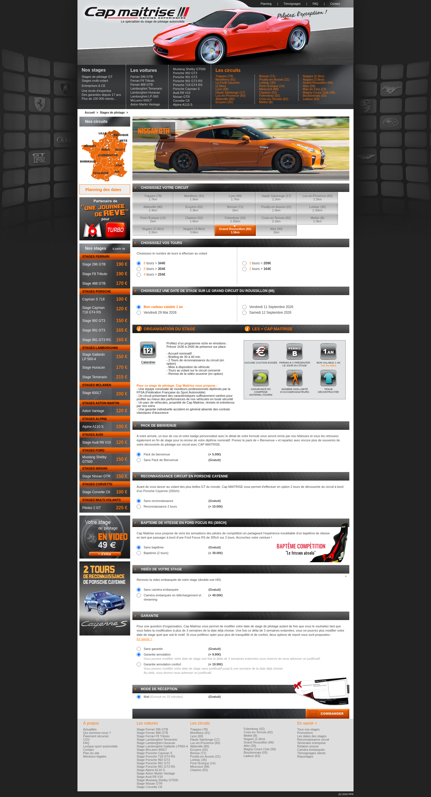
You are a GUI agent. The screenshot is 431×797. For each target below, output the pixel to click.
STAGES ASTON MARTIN (100, 403)
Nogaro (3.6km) (313, 79)
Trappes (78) (224, 76)
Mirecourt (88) (268, 89)
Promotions (305, 732)
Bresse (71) (267, 76)
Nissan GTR (181, 96)
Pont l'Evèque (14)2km (153, 219)
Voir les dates (328, 365)
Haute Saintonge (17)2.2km (276, 197)
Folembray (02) (269, 95)
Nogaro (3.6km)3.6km (194, 230)
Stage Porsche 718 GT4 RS (156, 756)
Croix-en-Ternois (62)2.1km (276, 219)
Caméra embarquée (311, 749)
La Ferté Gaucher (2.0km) (228, 84)
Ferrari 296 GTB (141, 76)
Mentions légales (94, 756)
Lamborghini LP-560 (144, 96)
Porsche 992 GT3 (185, 73)
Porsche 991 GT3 (185, 77)
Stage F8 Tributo (94, 274)
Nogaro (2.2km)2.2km (153, 230)
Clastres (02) (268, 92)
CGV (86, 739)
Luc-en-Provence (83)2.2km (317, 197)
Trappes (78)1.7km (153, 197)
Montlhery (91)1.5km (194, 197)
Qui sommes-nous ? (97, 732)
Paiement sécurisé (96, 736)
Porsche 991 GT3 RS (188, 81)
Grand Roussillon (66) (318, 82)
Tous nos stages (308, 729)
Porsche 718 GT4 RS (188, 85)
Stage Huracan (93, 367)
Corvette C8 (181, 100)
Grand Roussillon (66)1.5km (235, 230)
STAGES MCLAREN (96, 385)
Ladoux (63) (311, 99)
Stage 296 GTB (94, 264)
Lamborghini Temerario (146, 88)
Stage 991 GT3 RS (96, 340)
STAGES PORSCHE (96, 291)
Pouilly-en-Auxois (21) (274, 79)
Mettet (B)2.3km (317, 219)
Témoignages (292, 3)
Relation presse (308, 746)
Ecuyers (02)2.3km (194, 208)
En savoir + (144, 639)
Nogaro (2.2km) (313, 76)
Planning (266, 3)
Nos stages (94, 70)
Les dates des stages (311, 736)
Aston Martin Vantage (145, 104)
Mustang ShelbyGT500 (94, 459)
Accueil (90, 112)
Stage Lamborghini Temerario (157, 739)
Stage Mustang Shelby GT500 (157, 780)
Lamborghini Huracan (145, 92)
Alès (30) (309, 86)
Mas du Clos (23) (314, 89)
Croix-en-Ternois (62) (273, 99)
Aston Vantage (93, 411)
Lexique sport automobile (100, 746)
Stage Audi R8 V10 (96, 442)
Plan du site (91, 753)
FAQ (315, 3)
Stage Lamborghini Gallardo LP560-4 (162, 746)
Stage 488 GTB (94, 283)
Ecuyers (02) (224, 102)
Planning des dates (103, 189)
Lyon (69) (222, 89)
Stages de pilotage (112, 112)
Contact (335, 3)
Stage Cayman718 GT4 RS (93, 310)
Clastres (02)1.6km (194, 219)
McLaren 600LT (141, 100)
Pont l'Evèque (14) (272, 86)
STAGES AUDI (92, 434)
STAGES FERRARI (95, 256)
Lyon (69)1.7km (235, 197)
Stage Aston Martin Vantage (156, 773)
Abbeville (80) (225, 99)
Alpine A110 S (182, 104)
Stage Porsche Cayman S (154, 753)
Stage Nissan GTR (96, 476)
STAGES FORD (93, 450)
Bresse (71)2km (235, 208)
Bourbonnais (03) (314, 95)
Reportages (305, 756)
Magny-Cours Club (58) (319, 92)
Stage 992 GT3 (93, 321)
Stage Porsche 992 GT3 (153, 759)
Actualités (90, 729)
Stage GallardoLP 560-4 (93, 357)
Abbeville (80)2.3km (152, 208)
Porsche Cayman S (186, 88)
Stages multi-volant (95, 80)
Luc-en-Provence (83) (230, 95)
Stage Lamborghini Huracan (156, 743)
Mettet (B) (266, 102)
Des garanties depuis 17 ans (101, 94)
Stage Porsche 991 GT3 (153, 763)
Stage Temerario (94, 377)
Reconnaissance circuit (313, 739)
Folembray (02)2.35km (235, 219)
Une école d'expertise (96, 90)
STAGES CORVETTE (97, 484)
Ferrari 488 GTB (141, 84)
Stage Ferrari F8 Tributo (153, 736)
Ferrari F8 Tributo (142, 80)
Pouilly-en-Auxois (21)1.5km (276, 208)
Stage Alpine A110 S (151, 770)
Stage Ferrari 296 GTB (152, 729)
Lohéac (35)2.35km (317, 208)
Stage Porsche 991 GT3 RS (156, 766)
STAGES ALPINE (94, 418)
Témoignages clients (311, 753)
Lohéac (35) (267, 82)
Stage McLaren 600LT (152, 749)
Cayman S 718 (93, 299)
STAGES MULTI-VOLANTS (101, 500)
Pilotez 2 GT (91, 508)
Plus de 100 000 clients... (99, 98)
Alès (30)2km (276, 230)
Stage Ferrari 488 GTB (152, 732)
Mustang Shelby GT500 (189, 69)
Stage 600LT (91, 393)
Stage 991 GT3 (93, 330)
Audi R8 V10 (181, 92)
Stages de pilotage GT (97, 76)
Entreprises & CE (93, 85)
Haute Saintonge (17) (230, 92)
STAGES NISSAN (94, 468)
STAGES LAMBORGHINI (100, 347)
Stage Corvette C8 (96, 492)
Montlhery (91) (226, 79)
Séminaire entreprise (311, 743)
